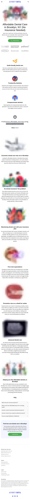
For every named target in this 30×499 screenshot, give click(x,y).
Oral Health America (5, 463)
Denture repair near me (6, 456)
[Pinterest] (17, 496)
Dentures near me (4, 454)
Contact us (3, 465)
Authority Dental (4, 462)
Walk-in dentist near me (6, 452)
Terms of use (3, 471)
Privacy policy (3, 473)
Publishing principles (5, 474)
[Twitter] (12, 496)
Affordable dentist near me (6, 451)
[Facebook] (15, 496)
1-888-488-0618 (15, 40)
